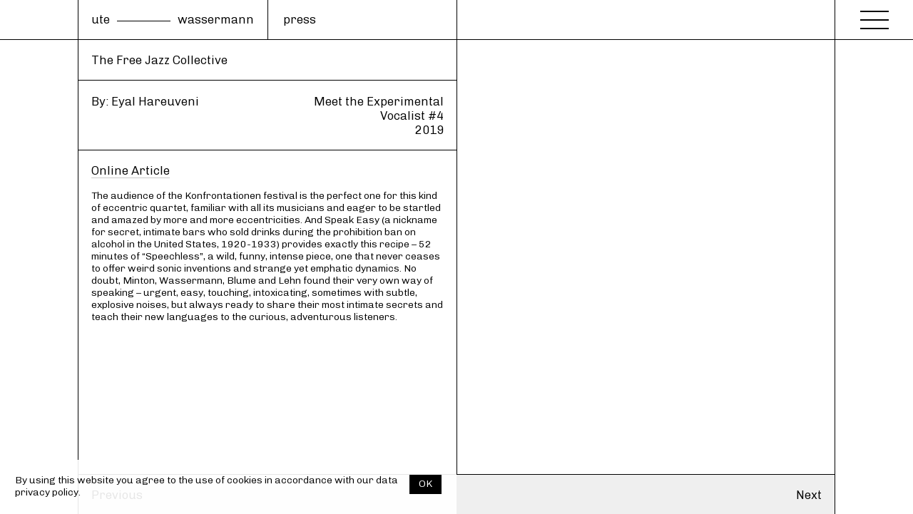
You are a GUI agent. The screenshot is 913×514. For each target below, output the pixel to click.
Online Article (130, 170)
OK (425, 484)
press (299, 19)
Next (809, 495)
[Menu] (874, 15)
